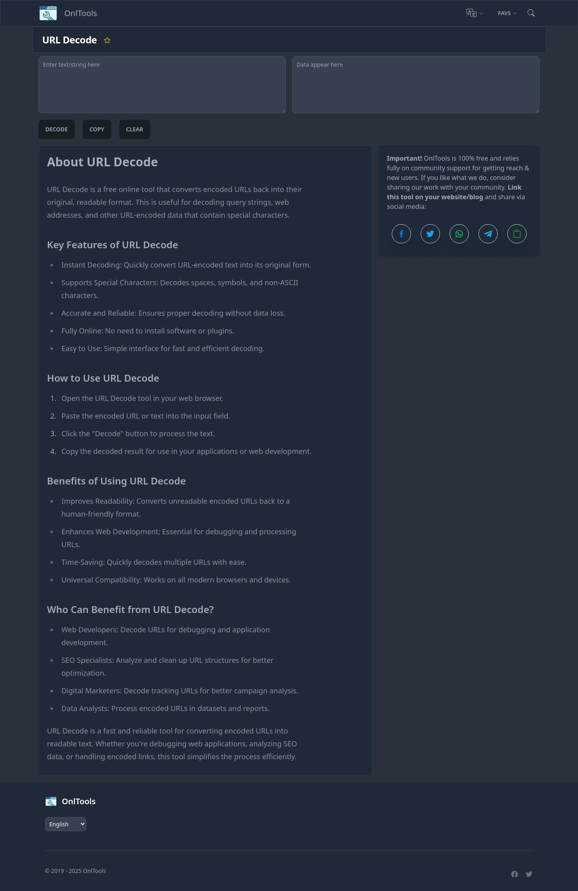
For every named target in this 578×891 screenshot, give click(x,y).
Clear (134, 129)
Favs (507, 13)
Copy (97, 129)
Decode (56, 129)
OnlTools (94, 871)
